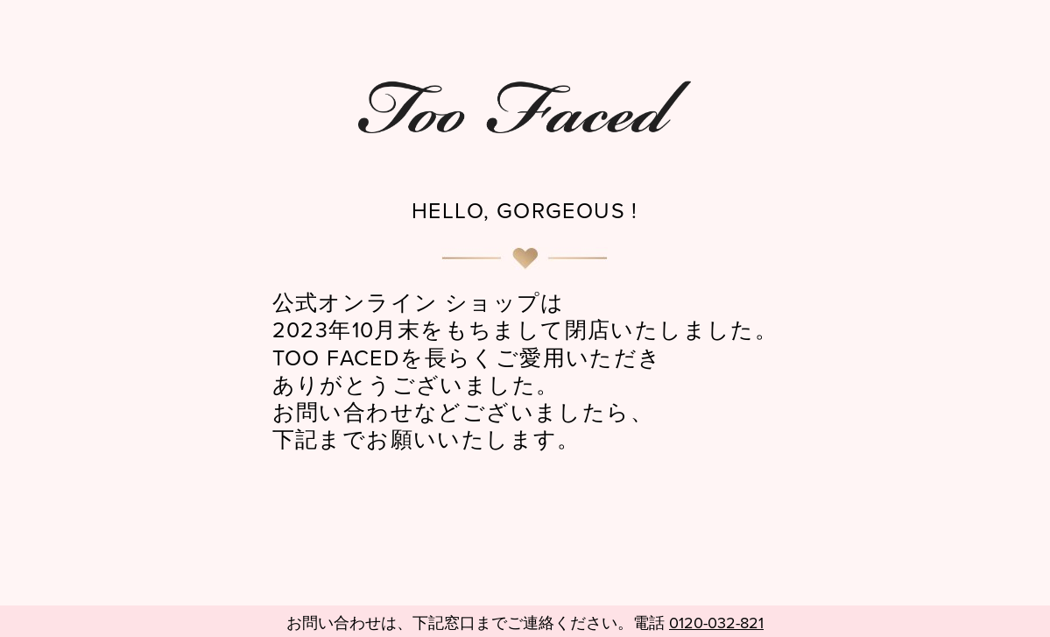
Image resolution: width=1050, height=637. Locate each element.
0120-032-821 (716, 624)
